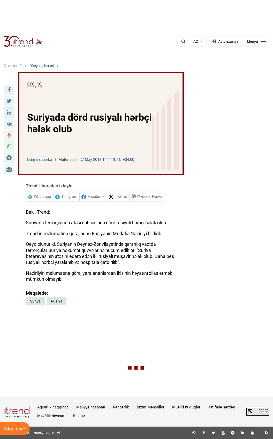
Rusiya (56, 301)
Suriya (35, 301)
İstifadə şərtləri (222, 407)
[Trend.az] (23, 41)
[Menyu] (256, 41)
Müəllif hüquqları (186, 407)
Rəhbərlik (121, 407)
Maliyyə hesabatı (90, 407)
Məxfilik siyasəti (51, 416)
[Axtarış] (183, 41)
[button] (9, 90)
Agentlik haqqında (53, 407)
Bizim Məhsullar (150, 407)
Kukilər (79, 416)
